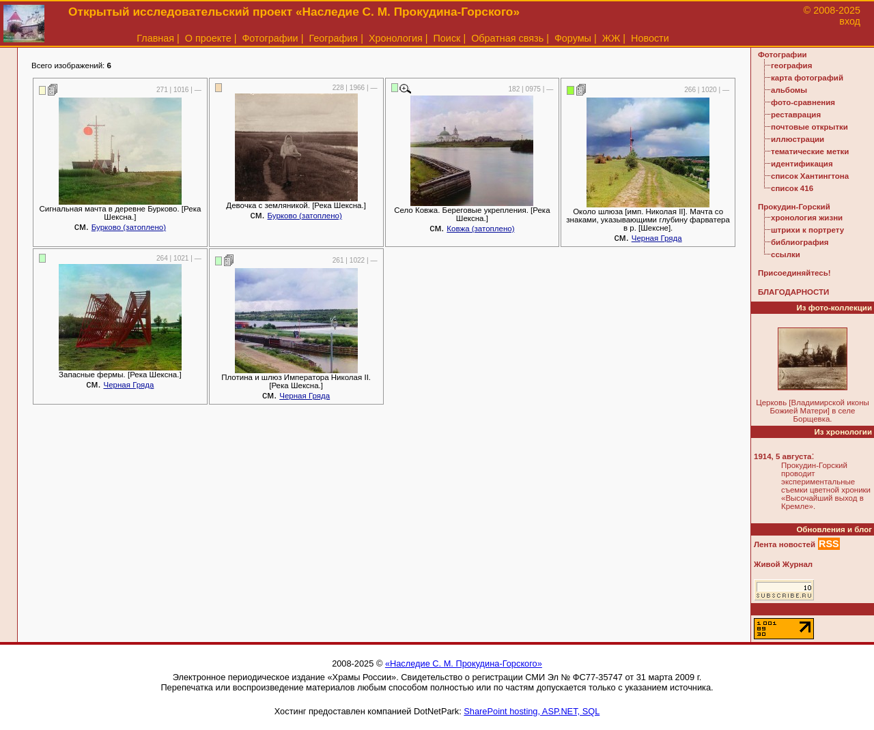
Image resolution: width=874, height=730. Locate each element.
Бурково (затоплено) (128, 227)
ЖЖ (611, 38)
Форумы (572, 38)
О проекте (208, 38)
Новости (650, 38)
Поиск (447, 38)
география (791, 65)
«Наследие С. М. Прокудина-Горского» (463, 663)
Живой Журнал (783, 564)
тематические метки (810, 151)
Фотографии (270, 38)
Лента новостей (784, 544)
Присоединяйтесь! (794, 273)
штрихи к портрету (807, 230)
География (333, 38)
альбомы (789, 90)
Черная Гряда (657, 238)
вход (849, 21)
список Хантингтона (810, 176)
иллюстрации (797, 139)
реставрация (796, 115)
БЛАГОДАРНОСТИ (793, 292)
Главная (155, 38)
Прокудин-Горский (794, 207)
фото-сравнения (803, 102)
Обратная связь (507, 38)
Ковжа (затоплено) (480, 228)
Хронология (396, 38)
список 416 (792, 188)
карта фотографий (807, 78)
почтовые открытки (809, 127)
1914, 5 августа (782, 456)
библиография (800, 242)
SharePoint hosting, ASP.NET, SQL (532, 711)
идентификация (802, 164)
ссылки (785, 254)
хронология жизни (807, 218)
